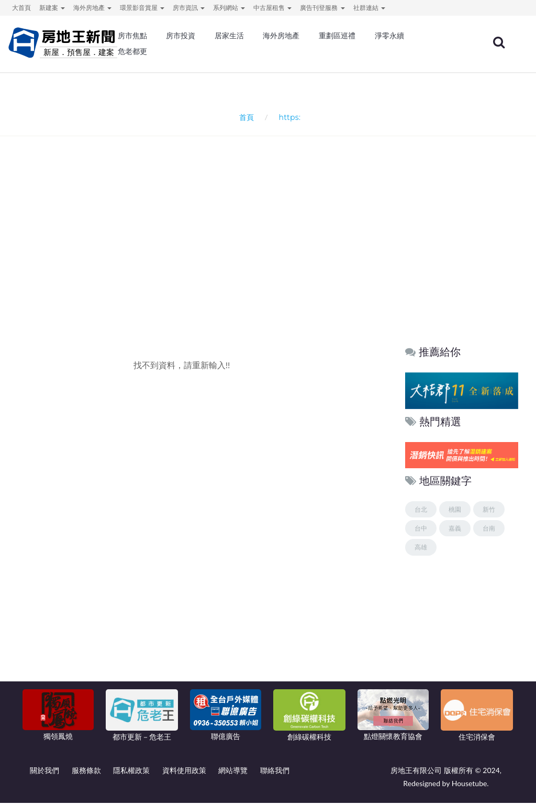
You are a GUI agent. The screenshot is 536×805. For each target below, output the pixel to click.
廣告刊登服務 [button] (322, 8)
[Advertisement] (270, 250)
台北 (421, 511)
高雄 (421, 549)
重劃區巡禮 (337, 36)
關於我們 (44, 772)
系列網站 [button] (229, 8)
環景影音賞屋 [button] (142, 8)
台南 (489, 530)
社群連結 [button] (369, 8)
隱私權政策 (131, 772)
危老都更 (132, 52)
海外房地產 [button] (92, 8)
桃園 (455, 511)
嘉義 (455, 530)
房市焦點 (132, 36)
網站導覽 (233, 772)
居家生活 (229, 36)
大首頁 (21, 8)
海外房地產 (281, 36)
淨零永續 (389, 36)
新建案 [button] (52, 8)
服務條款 (86, 772)
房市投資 (180, 36)
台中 (421, 530)
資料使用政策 (184, 772)
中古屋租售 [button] (272, 8)
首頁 (245, 118)
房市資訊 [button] (189, 8)
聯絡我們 (274, 772)
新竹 (489, 511)
